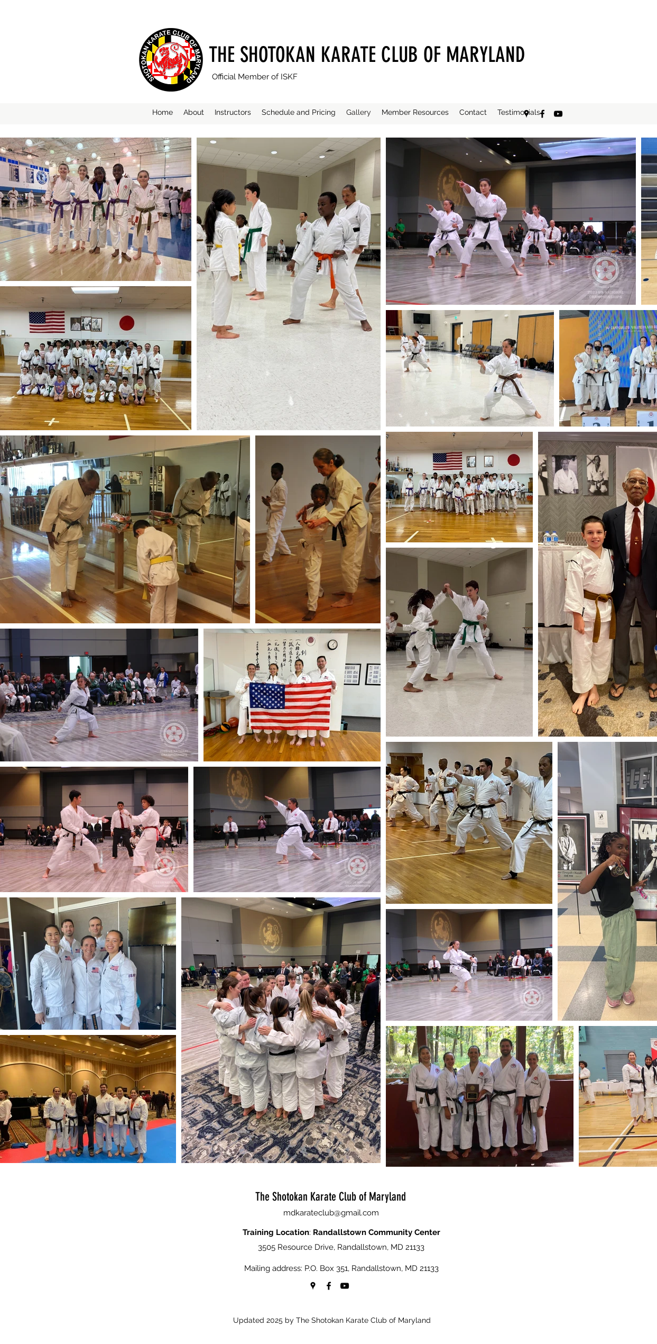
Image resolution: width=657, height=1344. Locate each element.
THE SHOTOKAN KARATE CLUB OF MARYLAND (367, 54)
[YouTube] (558, 113)
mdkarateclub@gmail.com (331, 1213)
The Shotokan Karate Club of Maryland (330, 1196)
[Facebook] (542, 113)
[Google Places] (526, 113)
